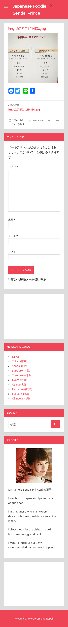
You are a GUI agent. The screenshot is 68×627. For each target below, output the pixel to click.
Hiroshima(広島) (22, 389)
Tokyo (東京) (19, 361)
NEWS (16, 356)
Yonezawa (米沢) (22, 375)
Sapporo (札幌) (21, 370)
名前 (11, 219)
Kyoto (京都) (19, 380)
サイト (12, 252)
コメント (13, 166)
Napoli (50, 618)
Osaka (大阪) (19, 384)
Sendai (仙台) (20, 366)
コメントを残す (16, 124)
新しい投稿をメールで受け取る (28, 279)
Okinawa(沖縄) (21, 398)
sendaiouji (38, 120)
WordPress (34, 618)
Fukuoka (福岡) (21, 394)
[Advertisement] (34, 316)
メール (13, 235)
